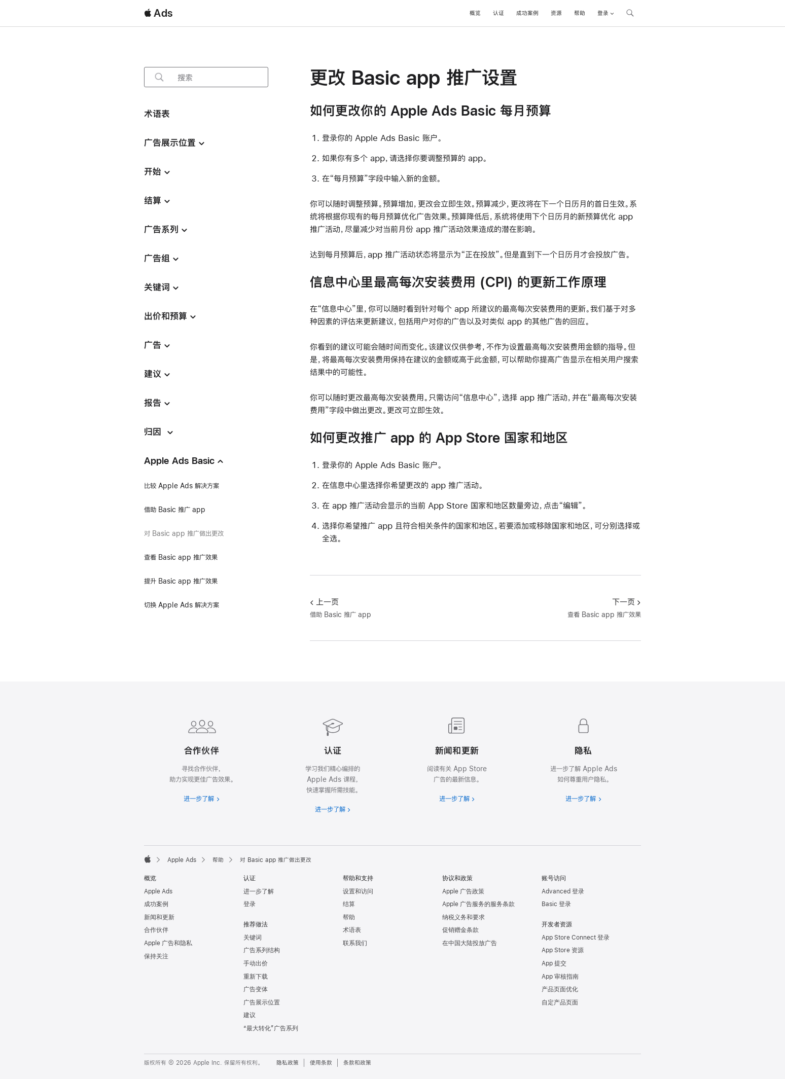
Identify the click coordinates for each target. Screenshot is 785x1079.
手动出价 (255, 963)
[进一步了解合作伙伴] (201, 758)
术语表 (352, 929)
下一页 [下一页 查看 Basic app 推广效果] (626, 601)
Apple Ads (158, 891)
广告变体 (255, 989)
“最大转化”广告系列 (270, 1028)
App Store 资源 (563, 950)
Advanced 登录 (563, 891)
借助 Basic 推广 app (174, 509)
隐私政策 (287, 1063)
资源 (556, 13)
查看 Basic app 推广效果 (181, 557)
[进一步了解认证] (330, 763)
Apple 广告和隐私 (168, 943)
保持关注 (156, 956)
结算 (349, 904)
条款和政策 (357, 1063)
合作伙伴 (156, 929)
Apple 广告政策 (463, 891)
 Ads (158, 13)
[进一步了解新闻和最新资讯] (455, 758)
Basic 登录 (556, 904)
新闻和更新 (159, 917)
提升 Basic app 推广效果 (181, 581)
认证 (498, 13)
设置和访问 (358, 891)
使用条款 (321, 1063)
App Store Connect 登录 (576, 937)
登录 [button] (605, 13)
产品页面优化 (560, 989)
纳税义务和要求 (463, 917)
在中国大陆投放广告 (469, 943)
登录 (249, 904)
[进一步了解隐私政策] (583, 758)
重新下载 (255, 976)
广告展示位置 (261, 1002)
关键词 (252, 937)
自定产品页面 (560, 1002)
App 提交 (554, 963)
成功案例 (527, 13)
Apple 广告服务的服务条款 (478, 904)
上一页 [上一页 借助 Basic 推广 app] (324, 601)
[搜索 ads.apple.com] (630, 14)
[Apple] (147, 859)
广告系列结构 (261, 950)
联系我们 (355, 943)
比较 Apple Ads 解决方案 (181, 485)
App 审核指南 (560, 976)
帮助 (579, 13)
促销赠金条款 (460, 929)
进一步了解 (258, 891)
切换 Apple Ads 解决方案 (181, 604)
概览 (475, 13)
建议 (249, 1015)
